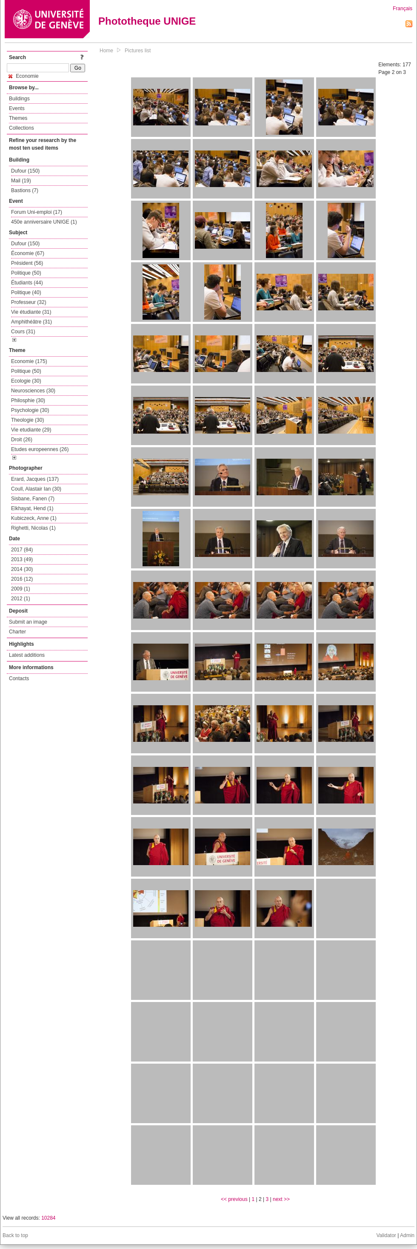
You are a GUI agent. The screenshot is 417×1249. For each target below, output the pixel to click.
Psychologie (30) (30, 410)
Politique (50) (26, 273)
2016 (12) (22, 579)
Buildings (19, 99)
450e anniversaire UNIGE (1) (44, 222)
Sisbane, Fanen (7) (32, 499)
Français (402, 8)
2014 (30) (22, 569)
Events (17, 108)
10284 (48, 1218)
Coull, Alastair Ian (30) (36, 489)
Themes (18, 118)
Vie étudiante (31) (31, 312)
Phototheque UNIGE (147, 21)
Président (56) (27, 263)
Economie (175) (29, 361)
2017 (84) (22, 550)
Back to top (15, 1235)
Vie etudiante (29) (31, 430)
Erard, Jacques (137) (35, 479)
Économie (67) (27, 253)
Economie (24, 76)
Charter (17, 632)
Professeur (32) (28, 302)
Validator (386, 1235)
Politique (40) (26, 292)
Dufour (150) (25, 171)
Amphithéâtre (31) (31, 322)
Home (106, 51)
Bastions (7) (24, 190)
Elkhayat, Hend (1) (32, 508)
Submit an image (28, 622)
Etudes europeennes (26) (40, 449)
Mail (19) (21, 181)
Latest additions (27, 655)
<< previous (234, 1199)
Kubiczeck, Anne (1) (34, 518)
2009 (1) (20, 589)
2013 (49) (22, 559)
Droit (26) (21, 440)
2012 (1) (20, 599)
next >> (281, 1199)
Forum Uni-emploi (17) (36, 212)
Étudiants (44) (27, 283)
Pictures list (138, 51)
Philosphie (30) (28, 400)
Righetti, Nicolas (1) (33, 528)
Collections (21, 128)
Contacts (19, 678)
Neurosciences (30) (33, 391)
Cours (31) (23, 332)
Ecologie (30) (26, 381)
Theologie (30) (27, 420)
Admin (407, 1235)
